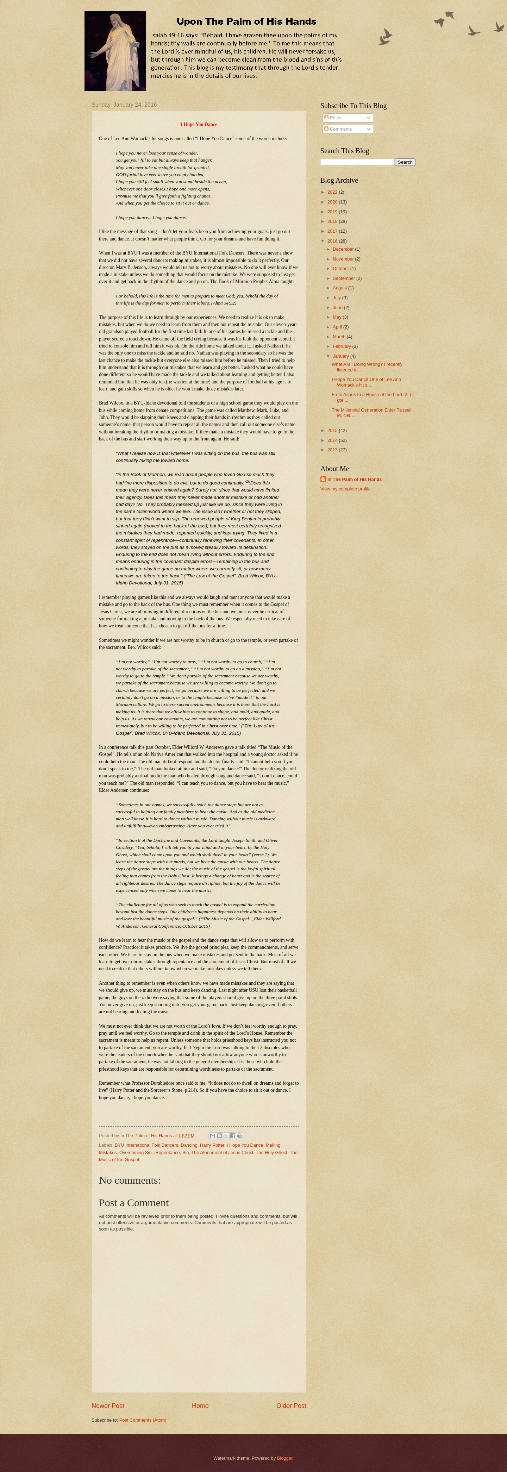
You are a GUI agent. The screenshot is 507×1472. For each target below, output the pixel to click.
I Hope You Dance (245, 1145)
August (340, 287)
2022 (333, 192)
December (344, 249)
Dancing (189, 1145)
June (338, 307)
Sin (185, 1152)
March (339, 336)
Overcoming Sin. (136, 1152)
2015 (333, 430)
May (338, 317)
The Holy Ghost (271, 1152)
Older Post (291, 1405)
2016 (333, 241)
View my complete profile (345, 488)
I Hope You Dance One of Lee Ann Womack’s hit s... (366, 382)
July (337, 297)
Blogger (285, 1458)
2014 (333, 440)
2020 (333, 202)
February (342, 346)
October (341, 268)
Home (200, 1405)
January (341, 356)
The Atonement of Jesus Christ (222, 1152)
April (338, 327)
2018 (333, 221)
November (344, 259)
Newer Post (108, 1405)
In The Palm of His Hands (354, 479)
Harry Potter (212, 1145)
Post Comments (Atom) (143, 1420)
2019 (333, 211)
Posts (332, 117)
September (344, 278)
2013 (333, 449)
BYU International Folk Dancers (146, 1145)
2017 (333, 231)
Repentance (167, 1152)
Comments (338, 129)
